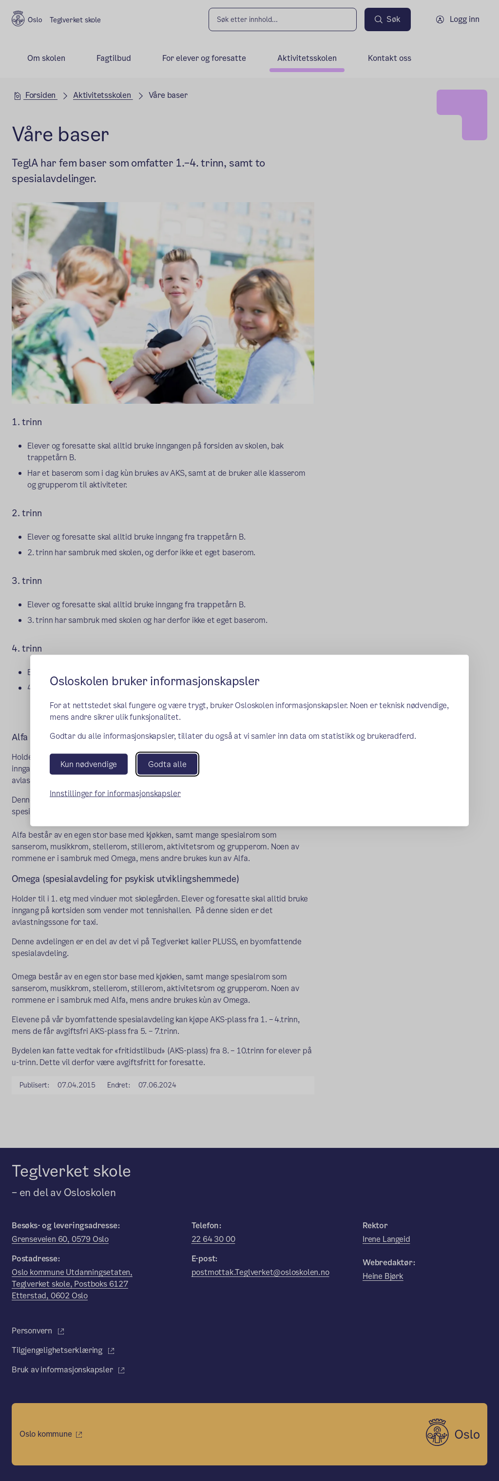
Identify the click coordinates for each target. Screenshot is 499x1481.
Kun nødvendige (88, 764)
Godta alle (167, 764)
